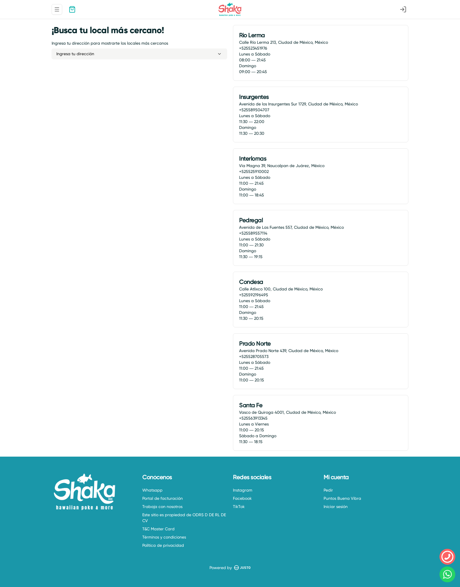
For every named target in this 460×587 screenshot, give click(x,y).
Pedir (328, 490)
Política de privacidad (163, 545)
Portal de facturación (162, 498)
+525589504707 (254, 109)
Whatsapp (152, 490)
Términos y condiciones (164, 537)
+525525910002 (254, 171)
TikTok (239, 506)
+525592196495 (253, 294)
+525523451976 (253, 48)
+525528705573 (253, 356)
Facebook (242, 498)
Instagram (242, 490)
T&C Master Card (158, 529)
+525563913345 (253, 418)
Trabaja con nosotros (162, 506)
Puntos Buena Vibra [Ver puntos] (342, 498)
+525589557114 (253, 233)
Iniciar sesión (336, 506)
